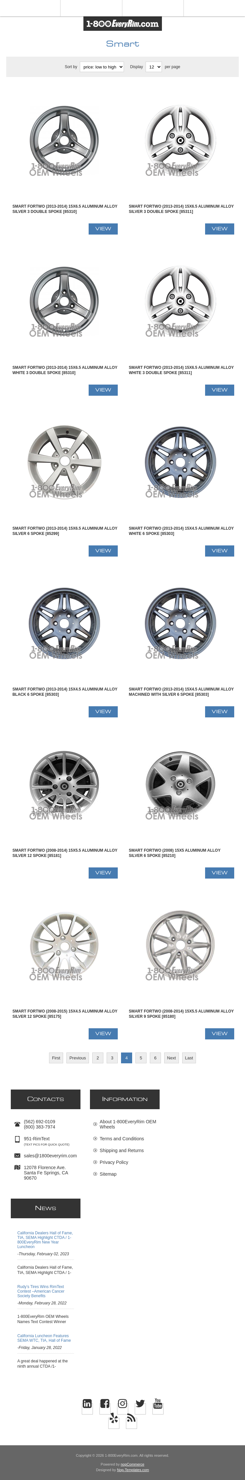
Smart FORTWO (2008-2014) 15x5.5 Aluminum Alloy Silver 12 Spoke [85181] (64, 853)
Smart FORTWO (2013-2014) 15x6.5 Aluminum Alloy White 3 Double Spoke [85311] (181, 370)
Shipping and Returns (122, 1150)
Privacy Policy (114, 1162)
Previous (77, 1057)
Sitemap (108, 1174)
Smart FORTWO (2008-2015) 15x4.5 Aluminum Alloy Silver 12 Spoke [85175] (64, 1014)
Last (189, 1057)
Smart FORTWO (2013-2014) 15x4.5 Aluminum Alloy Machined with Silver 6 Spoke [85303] (181, 692)
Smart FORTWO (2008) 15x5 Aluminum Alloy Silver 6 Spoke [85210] (174, 853)
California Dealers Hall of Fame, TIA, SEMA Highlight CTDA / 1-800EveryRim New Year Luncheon (45, 1240)
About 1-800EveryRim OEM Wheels (128, 1124)
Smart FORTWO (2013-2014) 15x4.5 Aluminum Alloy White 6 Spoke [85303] (181, 531)
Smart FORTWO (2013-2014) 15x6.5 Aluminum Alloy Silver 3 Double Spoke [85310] (64, 209)
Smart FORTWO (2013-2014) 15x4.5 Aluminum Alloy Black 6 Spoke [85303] (64, 692)
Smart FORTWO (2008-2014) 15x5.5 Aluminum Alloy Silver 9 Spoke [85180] (181, 1014)
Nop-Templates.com (133, 1470)
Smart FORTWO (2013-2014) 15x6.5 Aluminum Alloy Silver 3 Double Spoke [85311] (181, 209)
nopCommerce (132, 1464)
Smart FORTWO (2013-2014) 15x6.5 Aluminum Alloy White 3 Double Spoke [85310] (64, 370)
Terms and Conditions (122, 1138)
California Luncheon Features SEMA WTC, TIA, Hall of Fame (44, 1338)
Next (171, 1057)
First (56, 1057)
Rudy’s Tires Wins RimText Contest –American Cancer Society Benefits (40, 1291)
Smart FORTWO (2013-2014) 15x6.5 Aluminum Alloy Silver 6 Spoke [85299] (64, 531)
